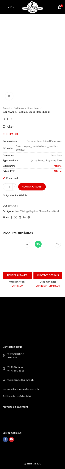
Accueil (6, 108)
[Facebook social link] (11, 217)
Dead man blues (48, 281)
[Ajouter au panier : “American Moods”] (17, 275)
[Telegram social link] (29, 217)
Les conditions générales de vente (21, 389)
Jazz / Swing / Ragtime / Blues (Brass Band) (26, 112)
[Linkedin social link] (24, 217)
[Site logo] (32, 6)
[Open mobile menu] (8, 6)
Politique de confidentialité (17, 396)
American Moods (17, 281)
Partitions (19, 108)
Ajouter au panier (32, 186)
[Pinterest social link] (20, 217)
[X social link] (15, 217)
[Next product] (11, 119)
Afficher (58, 165)
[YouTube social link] (11, 439)
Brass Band (33, 108)
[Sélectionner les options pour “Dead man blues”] (48, 275)
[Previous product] (4, 119)
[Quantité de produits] (9, 186)
